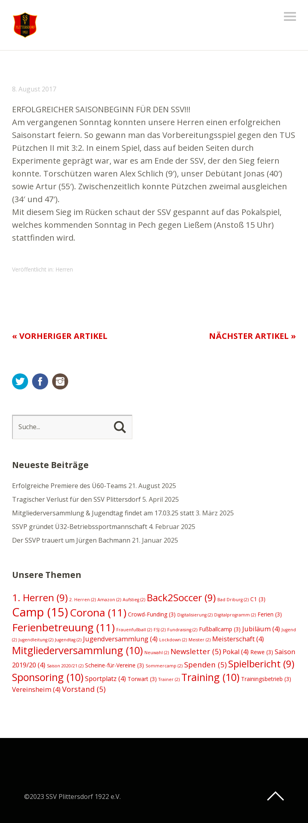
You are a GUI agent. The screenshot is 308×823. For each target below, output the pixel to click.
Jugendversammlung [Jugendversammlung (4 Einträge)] (120, 638)
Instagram (60, 381)
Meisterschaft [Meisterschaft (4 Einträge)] (238, 638)
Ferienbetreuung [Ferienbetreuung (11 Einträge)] (63, 627)
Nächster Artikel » (252, 335)
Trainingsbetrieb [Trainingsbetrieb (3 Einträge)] (266, 679)
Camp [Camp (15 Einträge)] (40, 612)
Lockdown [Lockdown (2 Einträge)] (173, 640)
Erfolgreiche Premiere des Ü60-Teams (69, 485)
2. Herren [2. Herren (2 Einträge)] (82, 599)
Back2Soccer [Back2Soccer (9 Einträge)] (181, 597)
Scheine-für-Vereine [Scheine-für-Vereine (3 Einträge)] (114, 665)
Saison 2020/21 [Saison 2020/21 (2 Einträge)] (65, 666)
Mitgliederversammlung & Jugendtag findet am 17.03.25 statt (103, 513)
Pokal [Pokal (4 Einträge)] (236, 651)
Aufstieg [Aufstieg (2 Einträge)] (134, 599)
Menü (290, 16)
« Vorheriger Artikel (59, 335)
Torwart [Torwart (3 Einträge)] (142, 679)
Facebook (40, 381)
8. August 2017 (34, 89)
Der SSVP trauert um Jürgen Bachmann (71, 540)
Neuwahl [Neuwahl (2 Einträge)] (156, 652)
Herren (64, 269)
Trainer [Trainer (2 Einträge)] (169, 679)
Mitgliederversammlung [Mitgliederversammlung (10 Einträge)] (77, 650)
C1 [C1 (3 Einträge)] (257, 599)
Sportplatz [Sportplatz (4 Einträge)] (105, 678)
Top (275, 796)
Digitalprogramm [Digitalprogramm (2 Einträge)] (235, 615)
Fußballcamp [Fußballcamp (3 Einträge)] (220, 629)
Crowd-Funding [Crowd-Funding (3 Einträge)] (152, 614)
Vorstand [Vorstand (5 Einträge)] (83, 689)
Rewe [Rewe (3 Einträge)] (261, 652)
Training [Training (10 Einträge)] (210, 677)
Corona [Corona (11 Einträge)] (98, 612)
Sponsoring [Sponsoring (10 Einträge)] (47, 677)
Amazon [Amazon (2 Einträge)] (109, 599)
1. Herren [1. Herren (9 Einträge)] (40, 597)
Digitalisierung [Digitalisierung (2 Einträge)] (195, 615)
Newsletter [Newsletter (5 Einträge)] (195, 651)
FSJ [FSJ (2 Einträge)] (160, 629)
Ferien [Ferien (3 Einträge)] (269, 614)
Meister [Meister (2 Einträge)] (199, 640)
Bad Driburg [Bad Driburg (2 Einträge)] (233, 599)
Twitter (20, 381)
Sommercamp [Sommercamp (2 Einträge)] (164, 666)
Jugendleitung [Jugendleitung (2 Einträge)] (35, 640)
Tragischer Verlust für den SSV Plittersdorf (76, 499)
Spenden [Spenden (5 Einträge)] (205, 664)
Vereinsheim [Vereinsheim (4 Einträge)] (36, 689)
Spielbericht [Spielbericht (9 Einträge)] (261, 663)
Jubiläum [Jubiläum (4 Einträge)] (261, 628)
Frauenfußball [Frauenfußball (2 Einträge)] (134, 629)
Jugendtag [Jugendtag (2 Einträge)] (68, 640)
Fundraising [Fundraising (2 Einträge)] (182, 629)
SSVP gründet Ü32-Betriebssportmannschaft (79, 526)
